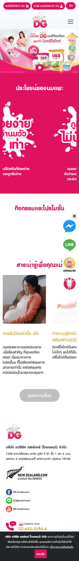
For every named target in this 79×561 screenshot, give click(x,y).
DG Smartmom (17, 492)
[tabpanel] (39, 51)
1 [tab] (39, 67)
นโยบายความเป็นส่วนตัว (61, 547)
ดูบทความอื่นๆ (39, 395)
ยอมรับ (40, 554)
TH (70, 5)
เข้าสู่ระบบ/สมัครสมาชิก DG (48, 6)
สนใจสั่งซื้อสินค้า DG (17, 6)
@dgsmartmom (18, 500)
